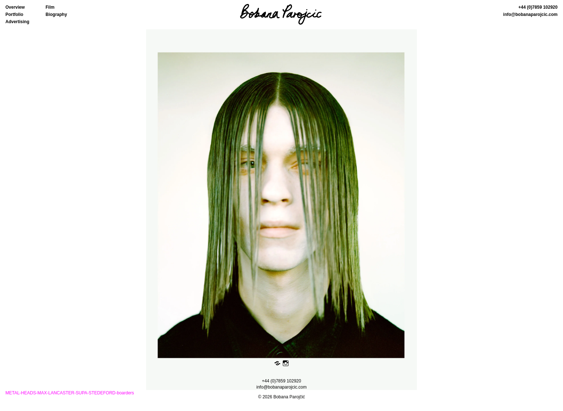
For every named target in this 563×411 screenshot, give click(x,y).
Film (50, 7)
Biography (56, 14)
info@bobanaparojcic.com (530, 14)
